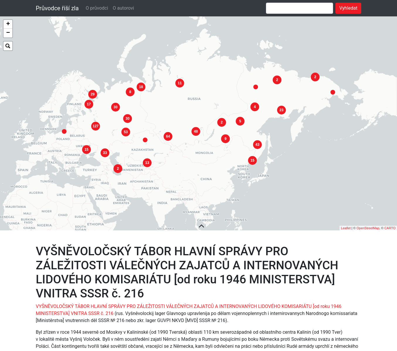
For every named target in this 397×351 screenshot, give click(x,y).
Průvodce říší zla (57, 8)
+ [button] (8, 24)
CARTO (390, 220)
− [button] (8, 33)
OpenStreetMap (368, 220)
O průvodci (97, 8)
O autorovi (123, 8)
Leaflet (346, 220)
